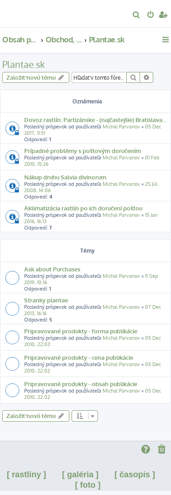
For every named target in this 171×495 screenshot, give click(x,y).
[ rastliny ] (26, 474)
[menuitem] (136, 15)
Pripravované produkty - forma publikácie (80, 331)
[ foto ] (88, 485)
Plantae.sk (23, 64)
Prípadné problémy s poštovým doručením (82, 150)
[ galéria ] (80, 474)
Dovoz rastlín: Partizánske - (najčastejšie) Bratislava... (95, 119)
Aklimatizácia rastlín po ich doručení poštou (83, 208)
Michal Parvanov (121, 126)
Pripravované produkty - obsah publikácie (80, 384)
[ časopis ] (134, 474)
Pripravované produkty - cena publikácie (78, 357)
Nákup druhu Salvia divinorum (65, 177)
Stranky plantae (46, 300)
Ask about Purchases (52, 269)
